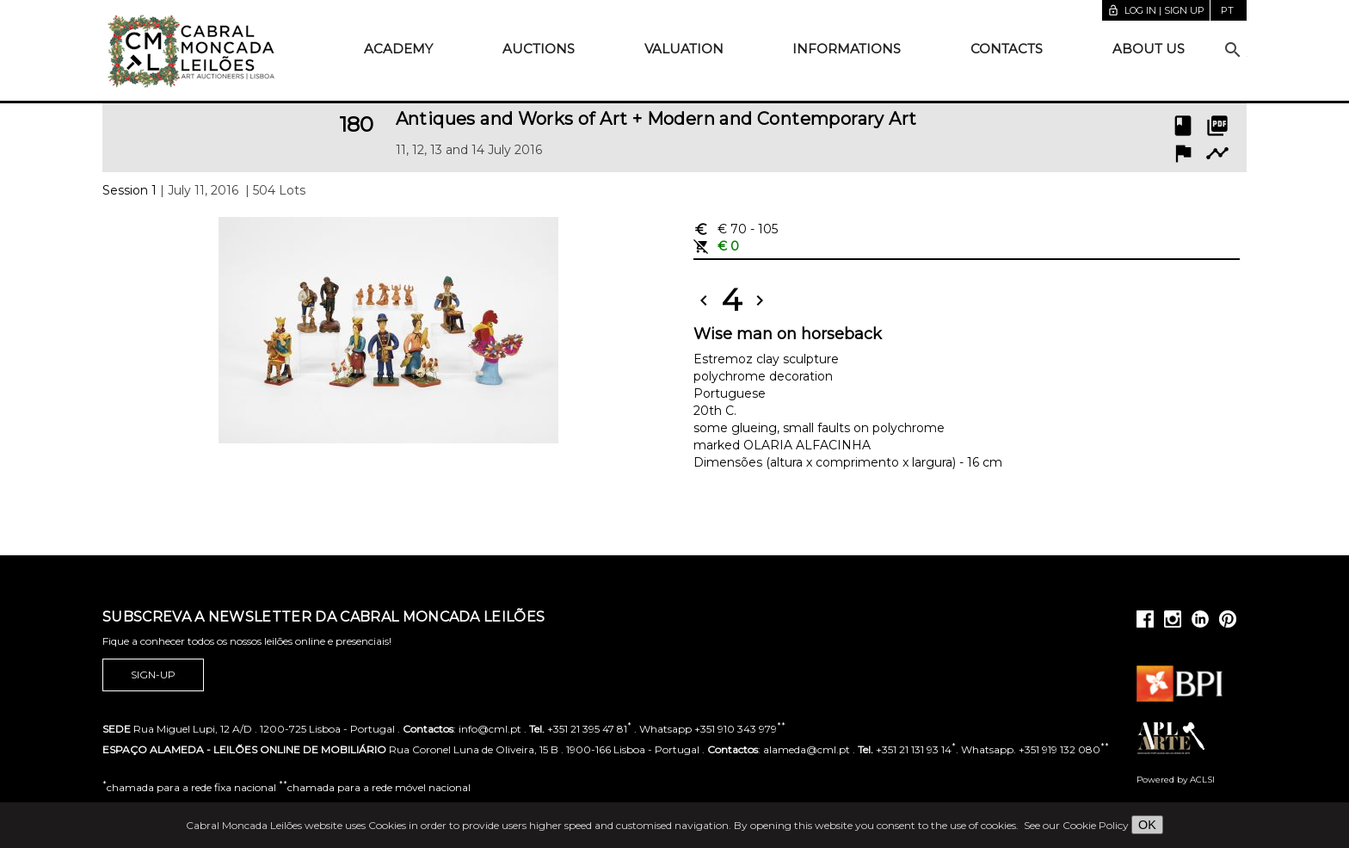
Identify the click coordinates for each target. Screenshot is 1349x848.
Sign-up (153, 674)
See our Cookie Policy (1076, 825)
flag (1183, 153)
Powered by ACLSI (1175, 779)
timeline (1217, 153)
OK (1147, 825)
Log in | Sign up (1155, 10)
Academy (398, 48)
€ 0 (716, 246)
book (1183, 126)
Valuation (684, 48)
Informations (846, 48)
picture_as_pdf (1217, 126)
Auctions (538, 48)
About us (1148, 48)
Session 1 (129, 190)
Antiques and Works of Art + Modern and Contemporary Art (656, 118)
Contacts (1006, 48)
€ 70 (735, 229)
